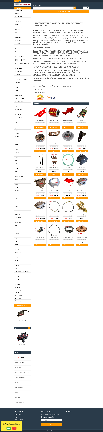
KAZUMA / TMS (22, 193)
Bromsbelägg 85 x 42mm (54, 167)
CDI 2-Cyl (17, 382)
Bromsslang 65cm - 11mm (68, 214)
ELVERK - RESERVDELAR (20, 112)
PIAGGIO (22, 233)
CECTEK (22, 149)
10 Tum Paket (18, 367)
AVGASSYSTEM (22, 38)
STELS (22, 257)
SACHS (22, 244)
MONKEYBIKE (18, 114)
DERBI (22, 158)
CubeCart (54, 430)
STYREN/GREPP (22, 95)
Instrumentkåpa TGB (54, 190)
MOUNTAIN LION (22, 222)
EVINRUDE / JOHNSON (20, 290)
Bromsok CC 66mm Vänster (40, 214)
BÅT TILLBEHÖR (18, 21)
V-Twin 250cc (18, 356)
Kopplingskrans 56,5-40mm (68, 237)
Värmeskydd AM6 (54, 143)
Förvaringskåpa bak (19, 402)
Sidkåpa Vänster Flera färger (68, 120)
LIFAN (22, 206)
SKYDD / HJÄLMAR (22, 35)
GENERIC (22, 168)
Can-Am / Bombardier (22, 147)
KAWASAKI (22, 190)
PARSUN (22, 293)
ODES (22, 225)
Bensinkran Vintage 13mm (82, 214)
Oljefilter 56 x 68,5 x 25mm (54, 120)
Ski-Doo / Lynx (18, 252)
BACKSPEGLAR (18, 40)
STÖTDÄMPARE (22, 93)
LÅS (16, 32)
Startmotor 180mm (19, 387)
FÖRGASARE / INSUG (22, 56)
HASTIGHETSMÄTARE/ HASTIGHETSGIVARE (22, 60)
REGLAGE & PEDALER (22, 85)
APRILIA (16, 128)
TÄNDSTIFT (22, 104)
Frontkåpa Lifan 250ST (20, 377)
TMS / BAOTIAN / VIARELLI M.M (22, 271)
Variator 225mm (68, 143)
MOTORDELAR (22, 74)
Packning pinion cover (54, 237)
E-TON (22, 163)
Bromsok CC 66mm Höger (82, 190)
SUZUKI (22, 260)
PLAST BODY (22, 82)
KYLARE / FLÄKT (22, 69)
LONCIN (22, 212)
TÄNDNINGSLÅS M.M (19, 101)
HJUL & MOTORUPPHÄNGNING (22, 63)
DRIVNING (22, 48)
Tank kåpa (17, 397)
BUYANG (22, 144)
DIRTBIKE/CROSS (22, 109)
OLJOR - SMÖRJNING (19, 27)
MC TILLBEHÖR (18, 295)
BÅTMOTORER (18, 18)
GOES (22, 174)
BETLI (22, 141)
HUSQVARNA (22, 185)
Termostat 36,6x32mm (40, 237)
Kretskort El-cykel (82, 120)
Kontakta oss (18, 414)
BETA (22, 139)
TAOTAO (22, 266)
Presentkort (18, 298)
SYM (22, 263)
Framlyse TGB (40, 190)
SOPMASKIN (17, 287)
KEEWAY (22, 195)
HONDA (22, 182)
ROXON (22, 241)
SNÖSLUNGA (18, 284)
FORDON (22, 13)
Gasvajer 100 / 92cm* (40, 167)
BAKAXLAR (17, 43)
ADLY (22, 120)
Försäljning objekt (19, 300)
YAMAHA (22, 276)
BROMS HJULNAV (22, 46)
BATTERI (22, 24)
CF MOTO (22, 152)
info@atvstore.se (56, 39)
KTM (22, 201)
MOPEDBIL (22, 279)
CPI (22, 155)
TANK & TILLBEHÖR (22, 98)
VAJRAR (22, 106)
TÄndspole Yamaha (22, 320)
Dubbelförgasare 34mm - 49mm (22, 372)
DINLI (22, 160)
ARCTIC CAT (22, 131)
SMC (22, 255)
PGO (22, 230)
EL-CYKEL (17, 282)
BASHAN (22, 133)
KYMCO (22, 203)
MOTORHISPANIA (22, 220)
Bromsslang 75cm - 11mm (54, 214)
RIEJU (22, 239)
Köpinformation (18, 417)
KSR (22, 198)
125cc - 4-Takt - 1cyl (19, 362)
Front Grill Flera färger (40, 120)
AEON (22, 122)
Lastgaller (17, 392)
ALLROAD (22, 125)
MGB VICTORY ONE (22, 217)
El (22, 51)
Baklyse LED (68, 190)
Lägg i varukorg (40, 127)
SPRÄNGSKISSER (22, 11)
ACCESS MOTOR (22, 117)
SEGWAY (22, 249)
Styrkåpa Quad (82, 167)
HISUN (22, 179)
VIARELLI (22, 274)
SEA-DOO (22, 247)
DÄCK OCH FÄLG (22, 29)
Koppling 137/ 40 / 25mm (82, 237)
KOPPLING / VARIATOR (22, 66)
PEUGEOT (22, 228)
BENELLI (22, 136)
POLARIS (22, 236)
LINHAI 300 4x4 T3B (22, 344)
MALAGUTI (22, 214)
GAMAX (22, 166)
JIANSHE (22, 187)
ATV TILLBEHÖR (22, 16)
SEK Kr (16, 1)
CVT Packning (68, 167)
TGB (22, 268)
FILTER (22, 54)
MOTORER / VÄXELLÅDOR (22, 77)
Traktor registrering (19, 419)
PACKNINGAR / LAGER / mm (22, 79)
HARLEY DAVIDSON (22, 176)
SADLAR (16, 87)
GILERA (16, 171)
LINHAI (22, 209)
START (22, 90)
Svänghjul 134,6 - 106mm (40, 143)
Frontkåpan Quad (82, 143)
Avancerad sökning (37, 5)
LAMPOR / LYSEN (22, 71)
